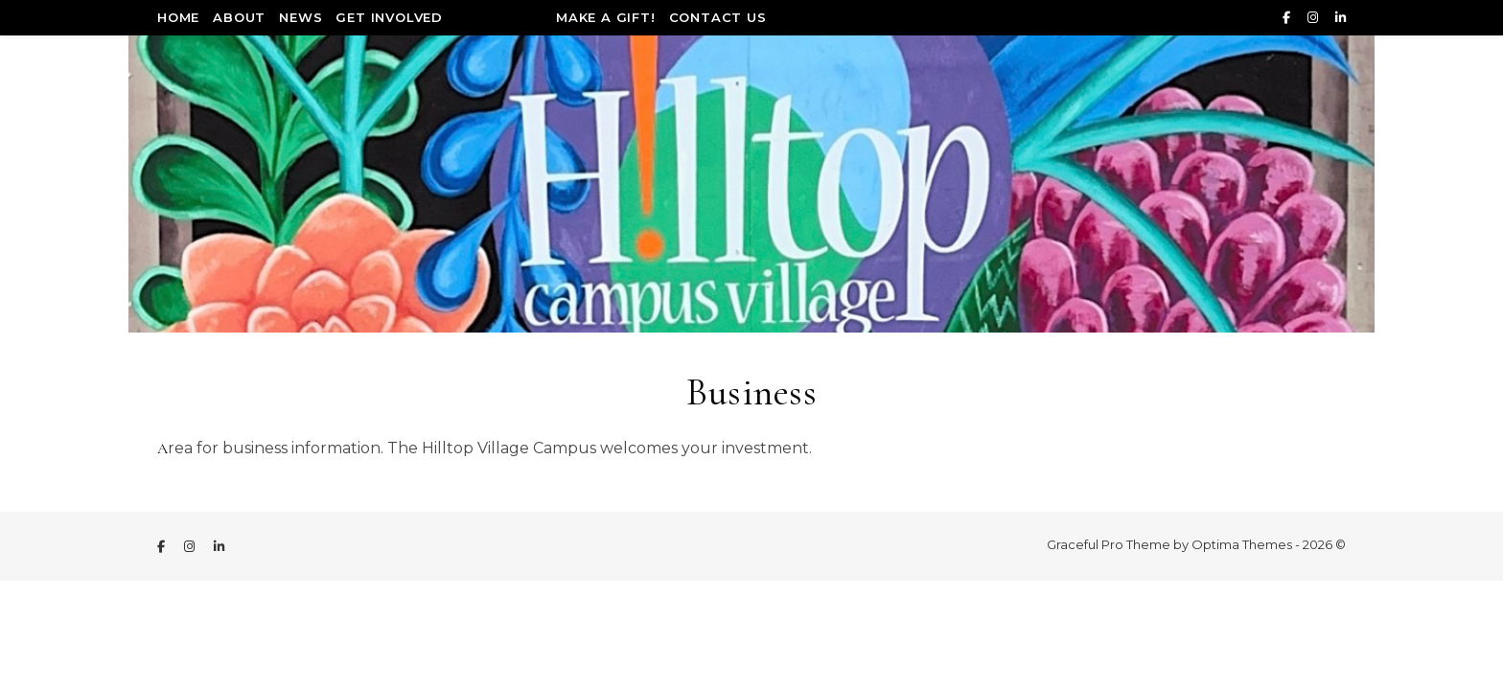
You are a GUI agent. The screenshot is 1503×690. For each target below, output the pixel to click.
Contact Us (718, 17)
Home (178, 17)
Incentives (499, 17)
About (239, 17)
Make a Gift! (606, 17)
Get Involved (389, 17)
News (300, 17)
